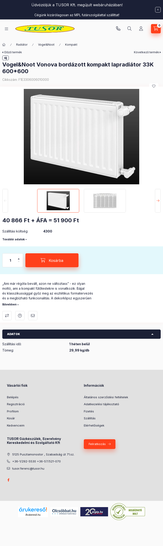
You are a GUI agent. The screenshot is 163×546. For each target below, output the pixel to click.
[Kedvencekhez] (153, 86)
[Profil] (141, 28)
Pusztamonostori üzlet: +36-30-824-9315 (118, 28)
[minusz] (19, 263)
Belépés (12, 397)
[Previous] (5, 201)
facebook (8, 480)
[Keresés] (129, 28)
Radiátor (21, 44)
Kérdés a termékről (19, 315)
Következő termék (146, 52)
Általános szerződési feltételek (106, 397)
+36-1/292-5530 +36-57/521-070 (36, 461)
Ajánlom (32, 315)
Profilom (13, 411)
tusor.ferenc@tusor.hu (28, 468)
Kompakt (71, 44)
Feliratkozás (97, 444)
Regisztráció (16, 404)
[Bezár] (158, 10)
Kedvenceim (15, 425)
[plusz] (19, 257)
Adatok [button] (13, 334)
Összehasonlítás (7, 315)
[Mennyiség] (10, 260)
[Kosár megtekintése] (156, 28)
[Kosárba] (51, 260)
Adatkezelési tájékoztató (101, 404)
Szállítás (90, 418)
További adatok (13, 239)
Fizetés (89, 411)
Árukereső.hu (32, 514)
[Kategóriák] (6, 29)
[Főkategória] (4, 45)
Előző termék (13, 52)
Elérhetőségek (94, 425)
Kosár (11, 418)
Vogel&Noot (46, 44)
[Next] (158, 201)
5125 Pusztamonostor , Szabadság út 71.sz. (43, 454)
